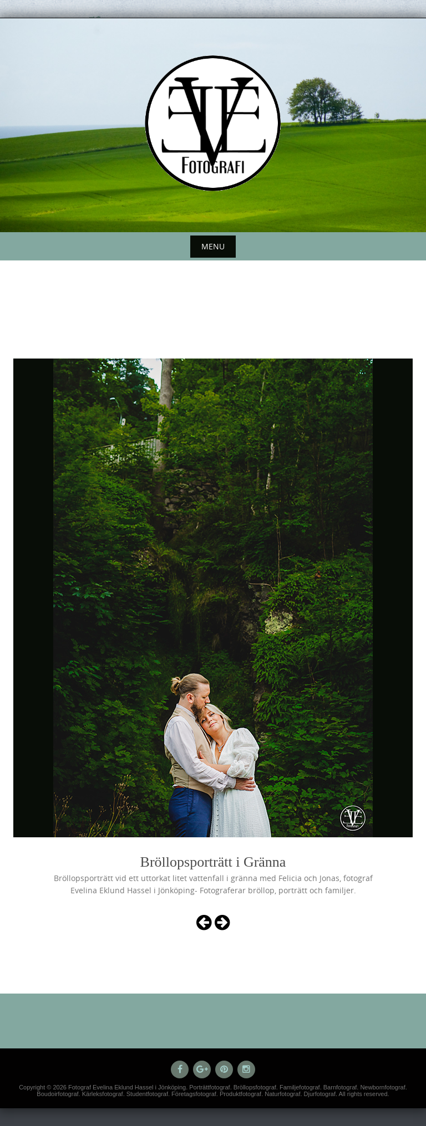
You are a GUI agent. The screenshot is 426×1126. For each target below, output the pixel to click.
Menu (213, 246)
